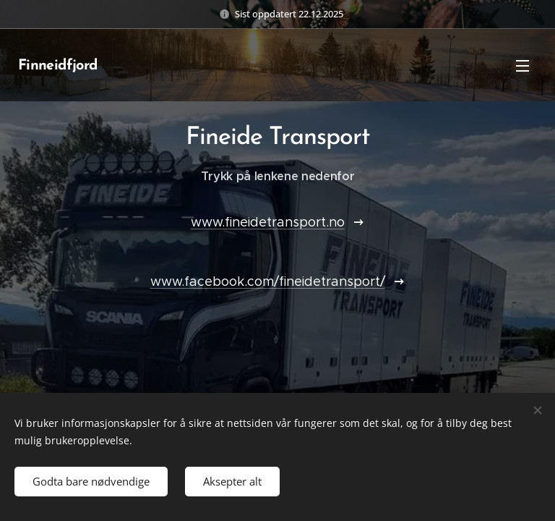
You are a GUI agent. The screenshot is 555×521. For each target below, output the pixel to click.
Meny (522, 66)
